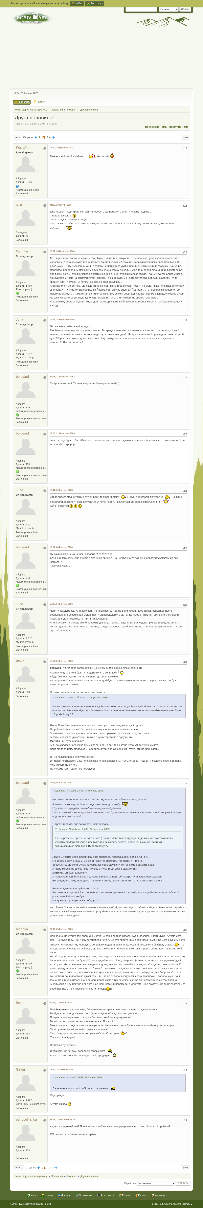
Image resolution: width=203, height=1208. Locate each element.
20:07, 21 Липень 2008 (61, 1002)
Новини (49, 1195)
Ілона (20, 661)
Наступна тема (178, 126)
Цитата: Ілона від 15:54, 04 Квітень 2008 (79, 790)
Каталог (142, 1195)
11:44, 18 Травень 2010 (61, 1069)
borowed (22, 377)
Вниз (17, 137)
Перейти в (130, 1183)
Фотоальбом (107, 1195)
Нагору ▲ (188, 1204)
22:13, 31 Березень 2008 (62, 376)
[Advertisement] (101, 59)
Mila (19, 205)
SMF (49, 1204)
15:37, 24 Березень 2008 (62, 251)
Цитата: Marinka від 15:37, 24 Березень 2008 (81, 697)
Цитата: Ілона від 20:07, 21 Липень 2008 (78, 1077)
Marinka (22, 251)
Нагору (18, 1167)
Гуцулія (126, 1195)
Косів (33, 1195)
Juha (19, 319)
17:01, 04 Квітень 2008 (61, 782)
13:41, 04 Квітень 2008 (61, 490)
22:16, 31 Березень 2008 (62, 433)
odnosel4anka (26, 1119)
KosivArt (22, 147)
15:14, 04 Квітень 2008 (61, 547)
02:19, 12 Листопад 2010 (62, 1119)
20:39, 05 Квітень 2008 (61, 929)
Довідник (66, 1195)
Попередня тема (156, 126)
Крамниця (160, 1195)
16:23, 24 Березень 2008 (62, 319)
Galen (20, 1069)
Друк (185, 137)
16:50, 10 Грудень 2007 (61, 147)
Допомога (156, 1204)
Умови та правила (172, 1204)
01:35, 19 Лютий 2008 (61, 205)
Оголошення (85, 1195)
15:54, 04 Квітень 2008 (61, 661)
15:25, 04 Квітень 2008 (61, 604)
